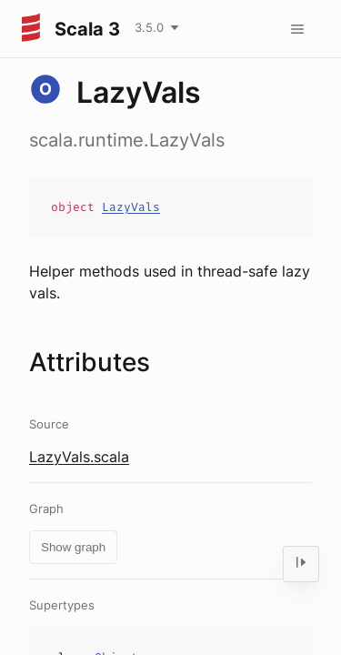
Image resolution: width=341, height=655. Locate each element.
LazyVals (131, 207)
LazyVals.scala (79, 457)
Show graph (73, 547)
